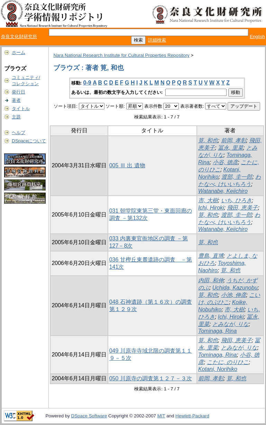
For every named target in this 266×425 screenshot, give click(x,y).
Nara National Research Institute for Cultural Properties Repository (121, 55)
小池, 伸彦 (233, 295)
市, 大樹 (208, 200)
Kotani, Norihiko (217, 369)
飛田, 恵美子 (242, 208)
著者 (16, 100)
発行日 (18, 92)
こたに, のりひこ (228, 362)
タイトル (21, 108)
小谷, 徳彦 (225, 162)
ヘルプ (18, 132)
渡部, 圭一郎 (236, 177)
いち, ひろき (236, 200)
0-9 (87, 83)
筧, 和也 (208, 140)
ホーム (18, 52)
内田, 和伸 (210, 280)
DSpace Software (89, 415)
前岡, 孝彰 (233, 140)
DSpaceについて (29, 140)
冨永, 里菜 (230, 148)
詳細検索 (157, 40)
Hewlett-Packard (192, 415)
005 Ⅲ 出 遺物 (127, 165)
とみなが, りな (230, 324)
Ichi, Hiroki (211, 208)
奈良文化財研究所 (19, 36)
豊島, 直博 (210, 256)
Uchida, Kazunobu (235, 288)
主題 (16, 116)
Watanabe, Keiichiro (223, 191)
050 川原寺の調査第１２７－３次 (150, 378)
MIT (161, 415)
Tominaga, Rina (217, 331)
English (257, 36)
